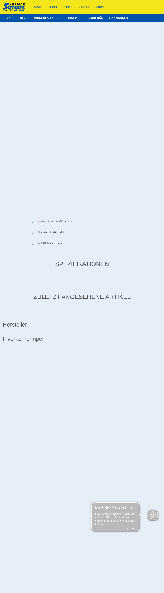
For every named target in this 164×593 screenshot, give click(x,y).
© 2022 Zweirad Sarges (82, 587)
